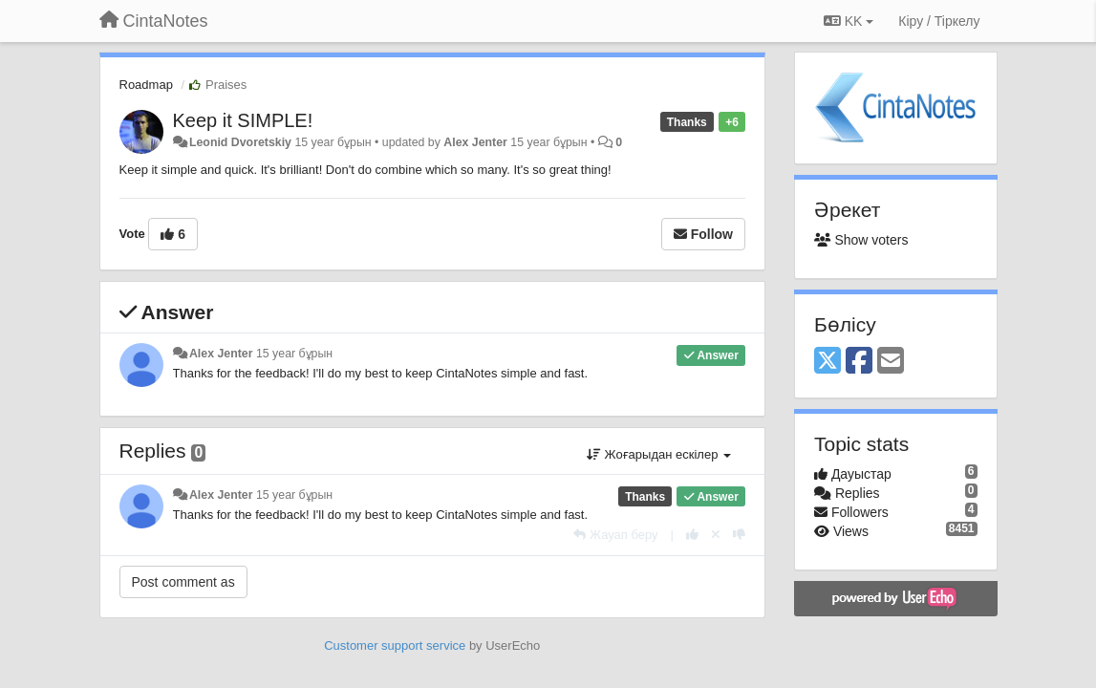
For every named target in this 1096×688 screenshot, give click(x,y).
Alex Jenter (475, 142)
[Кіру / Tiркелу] (939, 21)
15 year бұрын (294, 353)
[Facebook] (859, 361)
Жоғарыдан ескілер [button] (659, 454)
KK (848, 21)
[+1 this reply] (692, 534)
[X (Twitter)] (827, 361)
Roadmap (146, 84)
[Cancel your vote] (715, 534)
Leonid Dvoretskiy (240, 142)
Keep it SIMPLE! (243, 120)
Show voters (861, 239)
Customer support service (394, 645)
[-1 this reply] (739, 534)
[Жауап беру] (615, 534)
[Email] (890, 361)
